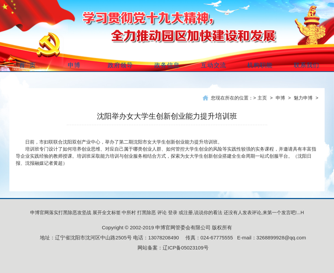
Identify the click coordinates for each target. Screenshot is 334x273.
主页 (262, 98)
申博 (280, 98)
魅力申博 (303, 98)
